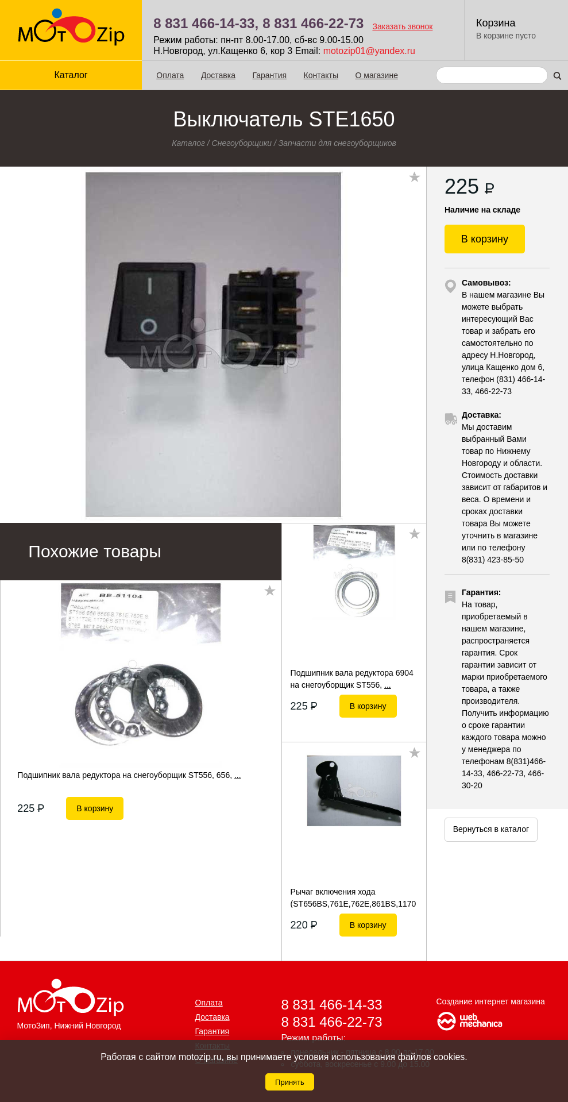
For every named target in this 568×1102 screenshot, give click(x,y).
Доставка (218, 75)
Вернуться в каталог (491, 829)
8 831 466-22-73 (313, 23)
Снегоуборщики (242, 143)
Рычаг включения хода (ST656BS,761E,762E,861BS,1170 (353, 897)
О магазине (377, 75)
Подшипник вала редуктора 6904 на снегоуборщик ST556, (352, 678)
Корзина (496, 23)
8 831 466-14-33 (331, 1004)
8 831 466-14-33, (205, 23)
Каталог (71, 75)
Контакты (321, 75)
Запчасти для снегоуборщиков (337, 143)
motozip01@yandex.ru (369, 51)
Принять (289, 1082)
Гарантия (269, 75)
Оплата (170, 75)
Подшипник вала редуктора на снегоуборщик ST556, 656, (129, 775)
